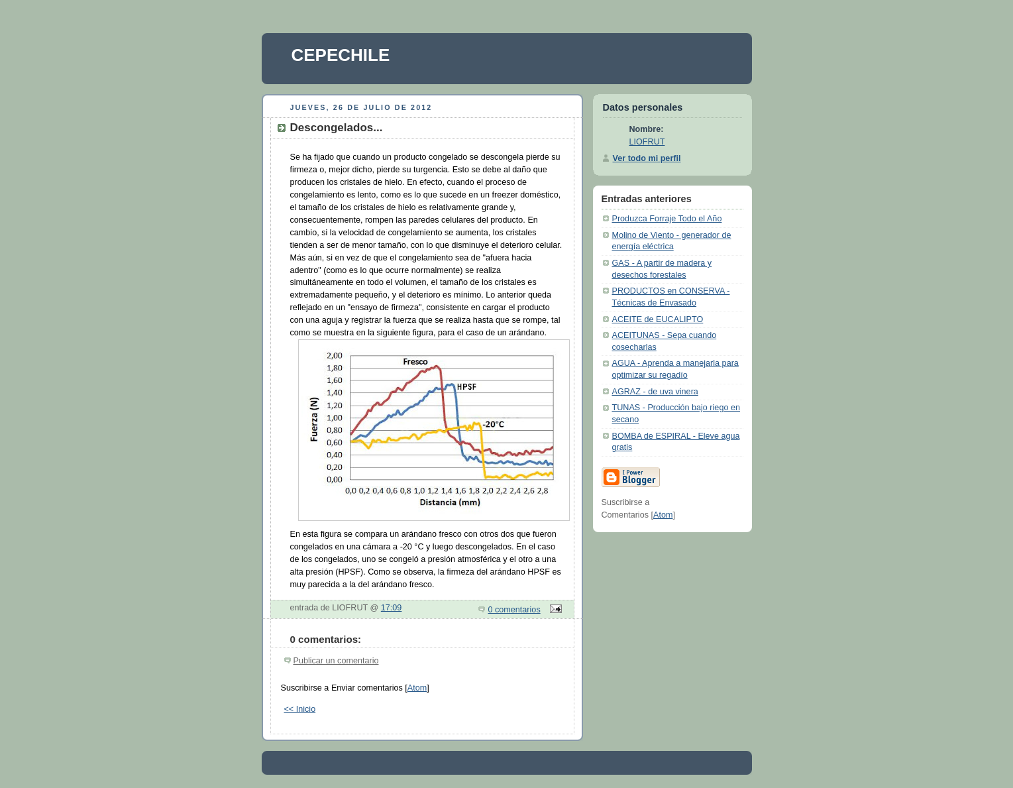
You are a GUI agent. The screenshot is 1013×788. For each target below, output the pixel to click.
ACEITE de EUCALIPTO (658, 319)
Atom (417, 688)
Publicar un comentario (336, 660)
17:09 (391, 607)
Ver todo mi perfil (647, 158)
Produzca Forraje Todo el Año (667, 218)
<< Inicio (300, 709)
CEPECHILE (341, 55)
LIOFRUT (647, 141)
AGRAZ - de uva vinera (655, 391)
